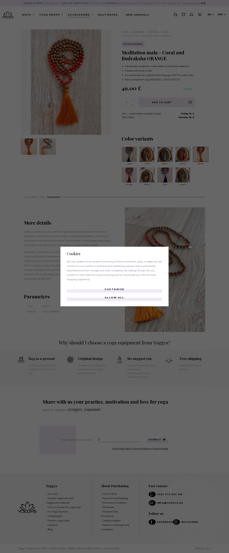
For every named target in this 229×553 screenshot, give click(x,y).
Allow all (114, 297)
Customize (114, 289)
